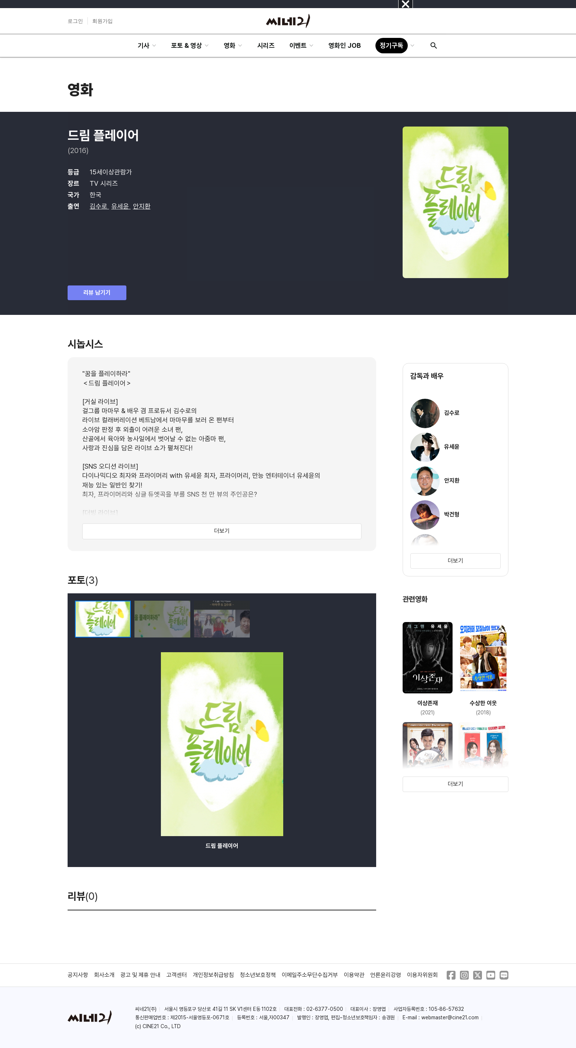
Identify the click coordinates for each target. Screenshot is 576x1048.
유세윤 (121, 206)
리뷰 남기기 (97, 292)
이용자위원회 (422, 974)
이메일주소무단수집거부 (310, 974)
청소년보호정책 (258, 974)
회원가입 (102, 21)
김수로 (99, 206)
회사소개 (104, 974)
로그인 (75, 21)
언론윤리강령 (385, 974)
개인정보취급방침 (213, 974)
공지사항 (78, 974)
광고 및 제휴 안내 (140, 974)
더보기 (222, 530)
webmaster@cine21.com (450, 1017)
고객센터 (176, 974)
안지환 (142, 206)
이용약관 (354, 974)
